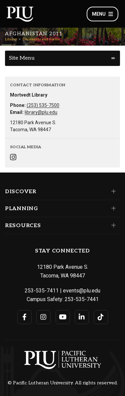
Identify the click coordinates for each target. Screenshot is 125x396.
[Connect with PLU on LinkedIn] (82, 317)
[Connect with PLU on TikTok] (101, 317)
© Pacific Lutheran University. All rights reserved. (63, 383)
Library (11, 39)
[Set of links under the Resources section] (112, 225)
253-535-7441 (82, 299)
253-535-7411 (42, 290)
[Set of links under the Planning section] (112, 208)
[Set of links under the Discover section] (112, 191)
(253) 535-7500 (43, 105)
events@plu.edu (81, 290)
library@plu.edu (41, 112)
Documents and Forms (41, 39)
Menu (102, 14)
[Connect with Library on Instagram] (13, 158)
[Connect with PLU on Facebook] (24, 317)
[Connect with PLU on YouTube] (63, 317)
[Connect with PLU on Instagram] (43, 317)
